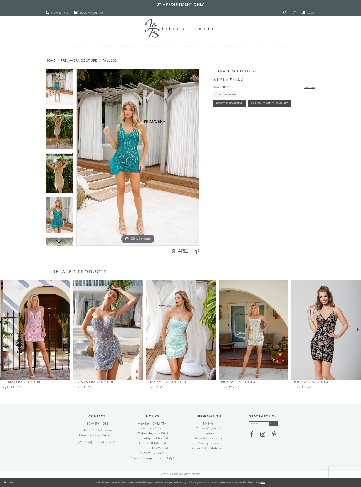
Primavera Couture (79, 60)
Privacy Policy (208, 443)
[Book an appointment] (89, 13)
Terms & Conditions (208, 438)
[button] (294, 13)
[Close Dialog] (6, 482)
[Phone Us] (57, 13)
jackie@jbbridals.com (96, 442)
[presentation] (35, 330)
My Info (208, 423)
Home (51, 60)
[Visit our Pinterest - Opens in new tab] (274, 436)
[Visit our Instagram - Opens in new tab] (262, 436)
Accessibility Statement (208, 448)
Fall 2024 (111, 60)
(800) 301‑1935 (97, 423)
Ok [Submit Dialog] (15, 482)
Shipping (208, 433)
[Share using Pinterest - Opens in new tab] (197, 251)
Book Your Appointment (236, 109)
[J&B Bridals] (180, 28)
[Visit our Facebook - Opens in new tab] (251, 436)
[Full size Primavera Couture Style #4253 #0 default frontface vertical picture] (138, 157)
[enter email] (263, 424)
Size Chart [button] (307, 87)
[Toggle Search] (285, 13)
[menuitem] (57, 13)
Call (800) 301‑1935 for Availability (244, 122)
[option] (59, 89)
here (263, 482)
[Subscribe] (277, 424)
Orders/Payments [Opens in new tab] (208, 428)
